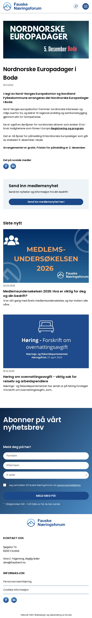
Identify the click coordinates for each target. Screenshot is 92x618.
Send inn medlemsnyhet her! (46, 202)
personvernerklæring (68, 485)
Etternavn (13, 465)
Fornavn (12, 455)
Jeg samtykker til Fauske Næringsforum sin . (45, 485)
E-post (11, 475)
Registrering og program (67, 128)
